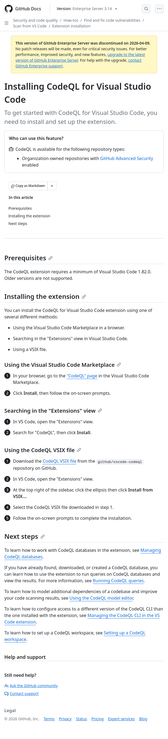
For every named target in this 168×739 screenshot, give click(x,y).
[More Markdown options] (51, 185)
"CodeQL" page (81, 376)
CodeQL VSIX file (59, 461)
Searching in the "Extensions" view (53, 410)
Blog (143, 718)
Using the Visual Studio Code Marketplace (62, 364)
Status (81, 718)
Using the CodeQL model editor (101, 598)
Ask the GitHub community (31, 685)
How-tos (71, 20)
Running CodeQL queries (118, 581)
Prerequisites (28, 257)
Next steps (24, 536)
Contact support (21, 693)
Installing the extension (45, 296)
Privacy (65, 718)
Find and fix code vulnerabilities (112, 20)
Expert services (121, 718)
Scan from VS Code (30, 26)
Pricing (97, 718)
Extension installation (71, 26)
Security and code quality (35, 20)
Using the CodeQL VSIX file (42, 450)
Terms (49, 718)
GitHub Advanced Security (126, 158)
